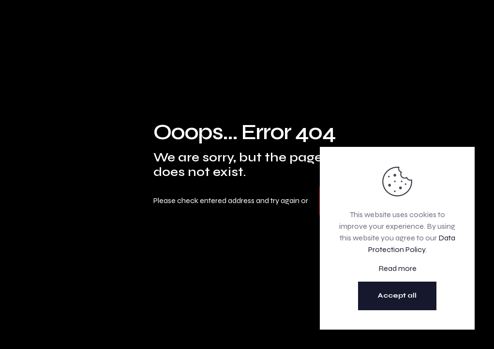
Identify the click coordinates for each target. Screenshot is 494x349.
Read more (397, 268)
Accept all (397, 295)
